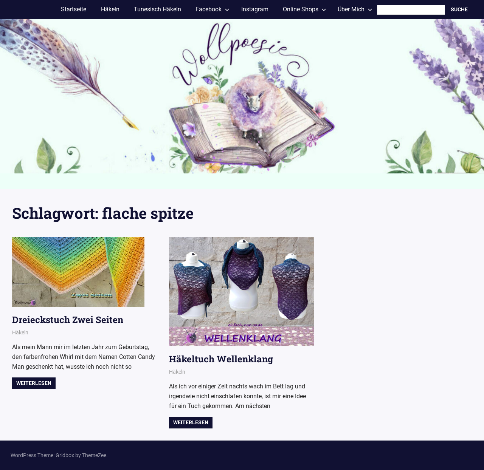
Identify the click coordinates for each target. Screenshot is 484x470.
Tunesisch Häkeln (157, 9)
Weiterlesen (33, 383)
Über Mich (355, 9)
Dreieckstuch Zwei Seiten (67, 320)
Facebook (212, 9)
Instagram (254, 9)
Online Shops (304, 9)
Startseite (73, 9)
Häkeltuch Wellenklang (221, 359)
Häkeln (110, 9)
